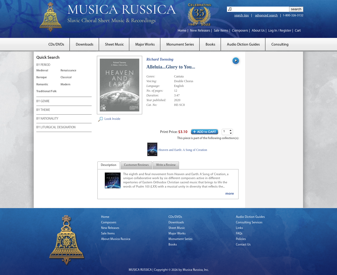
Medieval (42, 70)
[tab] (108, 165)
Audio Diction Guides (243, 45)
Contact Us (243, 244)
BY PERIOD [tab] (43, 65)
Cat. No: (151, 105)
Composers (240, 30)
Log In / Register (279, 30)
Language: (153, 86)
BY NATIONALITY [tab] (47, 119)
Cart (298, 30)
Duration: (152, 95)
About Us (258, 30)
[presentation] (109, 165)
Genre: (150, 76)
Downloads (84, 45)
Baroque (41, 77)
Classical (66, 77)
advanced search (266, 15)
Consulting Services (249, 222)
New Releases (200, 30)
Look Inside (112, 119)
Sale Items (221, 30)
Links (239, 228)
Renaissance (68, 70)
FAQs (239, 233)
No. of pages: (154, 90)
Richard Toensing (160, 59)
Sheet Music (114, 45)
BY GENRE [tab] (42, 102)
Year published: (156, 100)
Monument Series (180, 45)
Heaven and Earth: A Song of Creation (182, 150)
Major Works (145, 45)
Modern (65, 84)
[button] (231, 130)
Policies (241, 239)
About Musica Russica (115, 239)
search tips (241, 15)
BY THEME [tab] (43, 110)
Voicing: (151, 81)
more (229, 194)
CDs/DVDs (56, 45)
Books (210, 45)
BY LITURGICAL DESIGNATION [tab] (56, 128)
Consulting (280, 45)
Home (182, 30)
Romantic (42, 84)
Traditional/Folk (46, 91)
